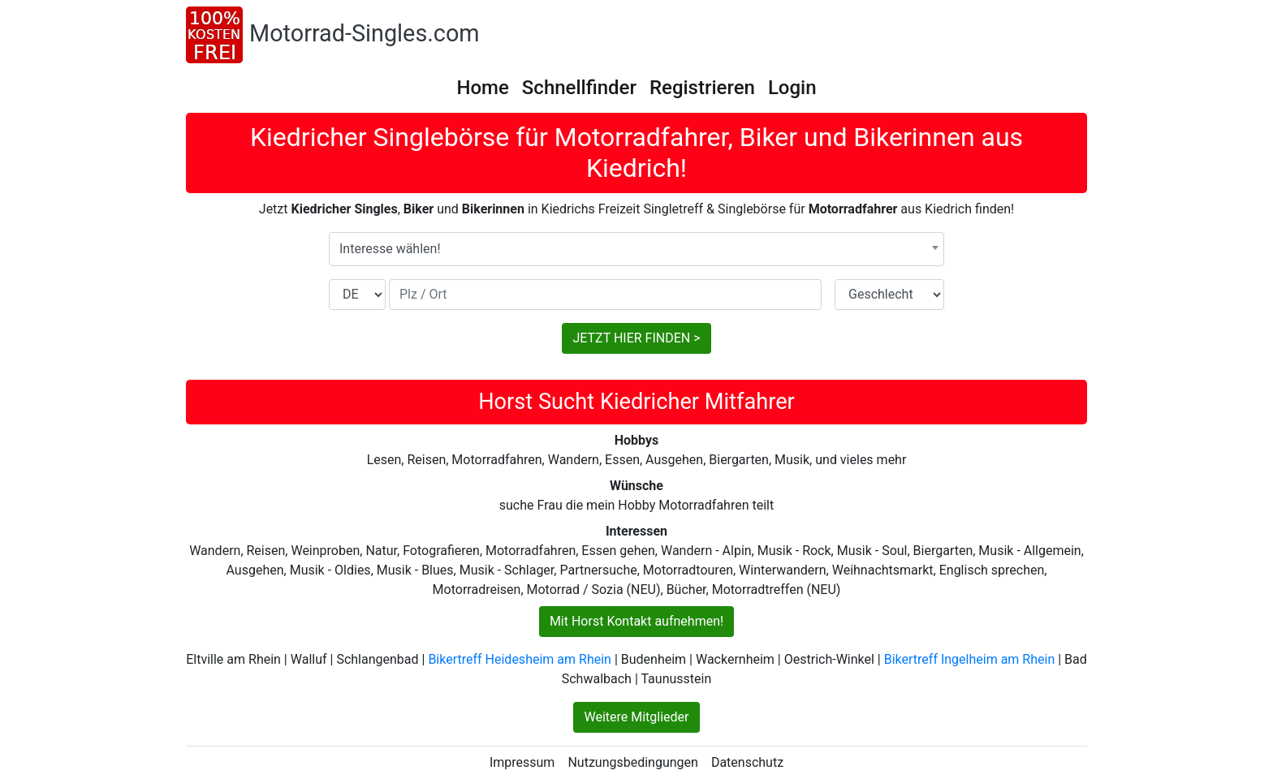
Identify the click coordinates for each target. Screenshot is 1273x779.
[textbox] (636, 249)
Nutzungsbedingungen (632, 762)
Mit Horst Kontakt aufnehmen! (636, 621)
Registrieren (702, 87)
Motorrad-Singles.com (364, 33)
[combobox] (636, 249)
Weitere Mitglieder (636, 717)
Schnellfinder (579, 87)
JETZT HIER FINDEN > (636, 338)
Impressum (522, 762)
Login (792, 87)
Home (482, 87)
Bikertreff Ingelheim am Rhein (969, 659)
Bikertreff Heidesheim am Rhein (519, 659)
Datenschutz (747, 762)
